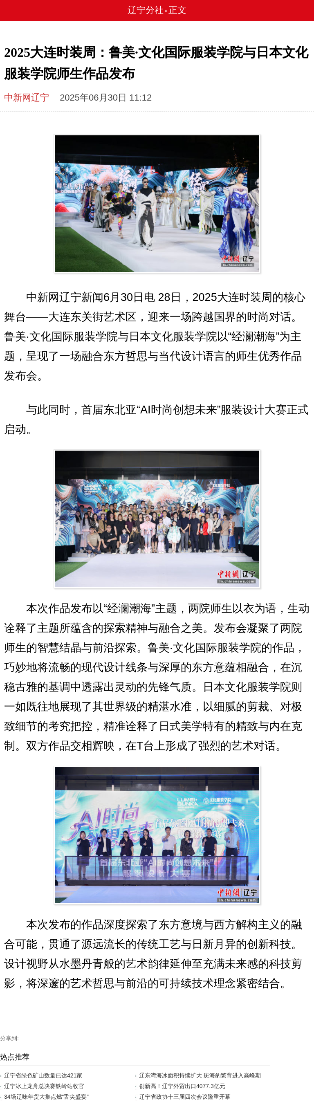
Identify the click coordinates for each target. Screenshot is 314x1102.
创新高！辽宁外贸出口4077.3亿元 (182, 1086)
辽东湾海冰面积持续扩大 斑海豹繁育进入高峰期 (200, 1075)
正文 (177, 10)
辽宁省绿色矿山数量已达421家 (43, 1075)
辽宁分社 (146, 10)
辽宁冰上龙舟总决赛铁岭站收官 (44, 1086)
